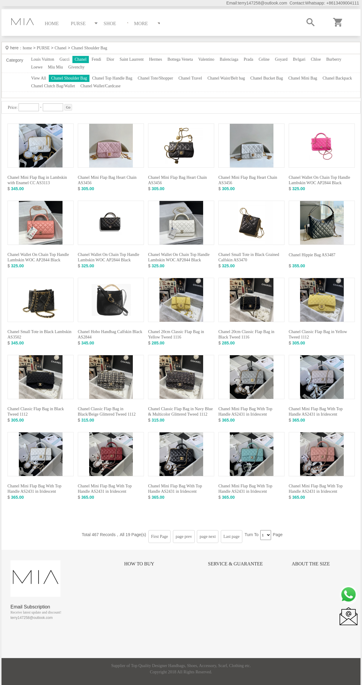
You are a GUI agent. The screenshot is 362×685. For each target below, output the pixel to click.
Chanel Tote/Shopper (155, 78)
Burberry (333, 59)
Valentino (206, 59)
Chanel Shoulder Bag (89, 48)
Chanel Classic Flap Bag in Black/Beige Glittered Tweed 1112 (107, 412)
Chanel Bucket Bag (266, 78)
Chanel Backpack (337, 78)
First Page (159, 536)
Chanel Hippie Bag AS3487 (312, 255)
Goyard (281, 59)
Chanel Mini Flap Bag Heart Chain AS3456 (107, 180)
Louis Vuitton (42, 59)
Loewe (36, 67)
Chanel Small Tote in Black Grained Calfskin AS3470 (248, 257)
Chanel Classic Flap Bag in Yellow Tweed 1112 (318, 334)
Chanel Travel (190, 78)
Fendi (96, 59)
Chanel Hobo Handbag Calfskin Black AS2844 (110, 334)
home (28, 48)
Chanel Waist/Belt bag (226, 78)
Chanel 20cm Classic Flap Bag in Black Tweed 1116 (246, 334)
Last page (231, 536)
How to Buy (139, 563)
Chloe (316, 59)
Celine (264, 59)
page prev (184, 536)
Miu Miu (55, 67)
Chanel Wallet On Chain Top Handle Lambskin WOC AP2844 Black (319, 180)
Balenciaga (229, 59)
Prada (248, 59)
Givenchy (76, 67)
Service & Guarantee (235, 563)
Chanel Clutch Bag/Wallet (53, 86)
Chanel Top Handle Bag (112, 78)
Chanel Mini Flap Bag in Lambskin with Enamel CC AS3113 (37, 180)
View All (38, 78)
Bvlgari (299, 59)
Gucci (64, 59)
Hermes (155, 59)
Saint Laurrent (132, 59)
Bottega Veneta (180, 59)
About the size (311, 563)
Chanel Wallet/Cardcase (100, 86)
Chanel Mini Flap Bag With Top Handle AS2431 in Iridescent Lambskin (245, 414)
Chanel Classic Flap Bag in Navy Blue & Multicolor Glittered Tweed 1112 (180, 412)
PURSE (43, 48)
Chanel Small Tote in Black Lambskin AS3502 (39, 334)
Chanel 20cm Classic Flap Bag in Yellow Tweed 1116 (176, 334)
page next (208, 536)
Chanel (61, 48)
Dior (110, 59)
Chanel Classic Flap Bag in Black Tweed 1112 (35, 412)
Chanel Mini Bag (302, 78)
